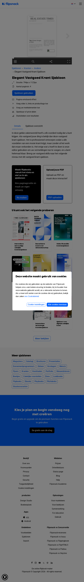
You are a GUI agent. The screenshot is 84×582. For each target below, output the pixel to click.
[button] (4, 577)
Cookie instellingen (36, 304)
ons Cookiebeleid (31, 296)
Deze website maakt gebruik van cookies (42, 278)
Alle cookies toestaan (57, 304)
